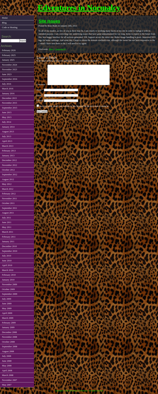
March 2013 (7, 146)
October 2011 (8, 203)
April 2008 (7, 370)
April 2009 (7, 313)
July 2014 (6, 122)
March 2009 (7, 318)
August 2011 (8, 212)
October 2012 (8, 169)
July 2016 (6, 83)
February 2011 (8, 236)
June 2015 (7, 112)
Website (40, 100)
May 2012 (7, 184)
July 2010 (6, 255)
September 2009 (9, 294)
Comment (42, 84)
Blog (51, 49)
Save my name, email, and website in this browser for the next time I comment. (74, 106)
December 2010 (9, 246)
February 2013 (9, 150)
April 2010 (7, 265)
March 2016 (7, 88)
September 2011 (9, 208)
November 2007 (9, 380)
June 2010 (7, 260)
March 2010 (7, 270)
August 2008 (8, 351)
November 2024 (9, 64)
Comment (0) (60, 49)
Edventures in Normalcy (79, 7)
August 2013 (8, 131)
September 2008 (9, 346)
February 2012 (9, 193)
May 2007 (7, 384)
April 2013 (7, 141)
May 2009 (7, 308)
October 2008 (8, 341)
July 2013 (6, 136)
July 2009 (6, 298)
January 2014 (8, 126)
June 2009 (7, 303)
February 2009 (9, 322)
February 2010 (9, 274)
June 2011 (6, 222)
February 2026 (9, 50)
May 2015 (7, 117)
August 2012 (8, 179)
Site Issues (49, 21)
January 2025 (8, 59)
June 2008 (7, 361)
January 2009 (8, 327)
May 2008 (7, 365)
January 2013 (8, 155)
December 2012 (9, 160)
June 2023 (7, 74)
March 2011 (7, 231)
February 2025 (9, 55)
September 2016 (9, 79)
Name (40, 90)
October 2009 (8, 289)
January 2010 (8, 279)
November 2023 (9, 69)
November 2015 (9, 102)
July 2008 (6, 356)
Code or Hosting (9, 27)
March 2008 (7, 375)
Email (40, 95)
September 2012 (9, 174)
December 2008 (9, 332)
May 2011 (6, 227)
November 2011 (9, 198)
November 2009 (9, 284)
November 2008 (9, 337)
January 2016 (8, 93)
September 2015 (9, 107)
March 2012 (7, 189)
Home (5, 17)
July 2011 (6, 217)
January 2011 (8, 241)
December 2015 (9, 98)
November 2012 (9, 165)
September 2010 (9, 251)
